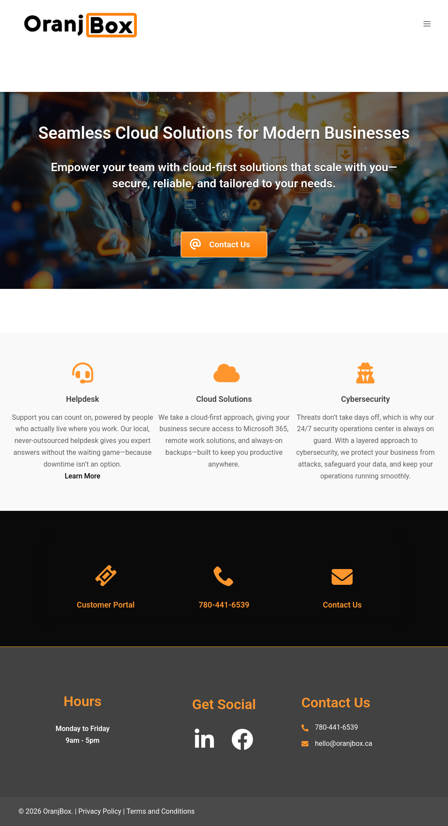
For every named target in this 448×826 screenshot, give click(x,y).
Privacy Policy (100, 811)
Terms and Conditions (160, 811)
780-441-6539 (224, 604)
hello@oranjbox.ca (343, 743)
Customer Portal (105, 604)
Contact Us (342, 604)
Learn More (83, 476)
